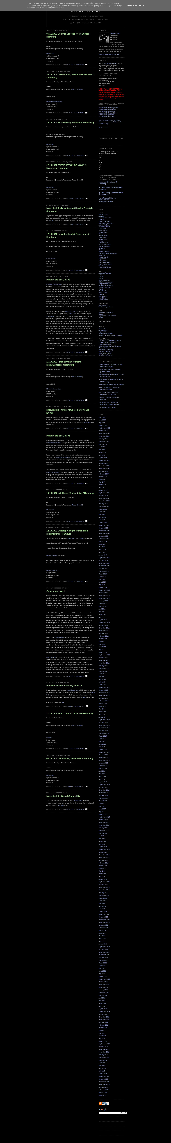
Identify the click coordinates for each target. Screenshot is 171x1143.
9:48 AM (70, 113)
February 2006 (104, 441)
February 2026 (104, 1090)
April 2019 (102, 868)
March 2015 (103, 736)
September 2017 (104, 817)
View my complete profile (109, 54)
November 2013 (104, 693)
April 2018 (102, 836)
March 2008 (103, 509)
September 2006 (104, 460)
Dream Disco (103, 236)
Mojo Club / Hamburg (106, 350)
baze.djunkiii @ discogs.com (108, 108)
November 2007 (104, 498)
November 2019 (104, 887)
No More (102, 250)
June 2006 (102, 452)
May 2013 (102, 676)
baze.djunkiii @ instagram (107, 109)
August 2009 (103, 555)
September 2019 (104, 882)
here (62, 702)
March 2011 (103, 606)
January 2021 (103, 925)
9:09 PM (70, 352)
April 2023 (102, 998)
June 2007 (102, 485)
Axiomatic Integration (106, 223)
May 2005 (102, 417)
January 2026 (103, 1087)
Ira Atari (101, 241)
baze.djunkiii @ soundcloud (108, 113)
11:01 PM (70, 706)
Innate (101, 323)
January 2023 (103, 990)
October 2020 (103, 917)
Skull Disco (102, 298)
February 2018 (104, 830)
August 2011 (103, 620)
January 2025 (103, 1055)
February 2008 (104, 506)
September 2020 (104, 914)
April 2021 (102, 933)
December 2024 (104, 1052)
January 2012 (103, 633)
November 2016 (104, 790)
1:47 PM (70, 65)
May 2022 (102, 968)
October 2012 (103, 658)
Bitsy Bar (49, 737)
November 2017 (104, 822)
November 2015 (104, 758)
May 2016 (102, 774)
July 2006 (102, 455)
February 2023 (104, 993)
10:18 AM (70, 198)
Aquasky (102, 220)
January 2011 (103, 601)
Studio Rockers (59, 637)
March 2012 (103, 639)
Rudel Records (77, 89)
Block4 (101, 278)
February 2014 (104, 701)
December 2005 (104, 436)
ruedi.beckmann (72, 690)
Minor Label (103, 293)
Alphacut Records (105, 273)
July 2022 (102, 974)
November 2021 (104, 952)
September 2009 (104, 558)
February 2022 (104, 960)
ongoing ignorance (109, 63)
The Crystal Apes (104, 262)
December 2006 (104, 468)
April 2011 (102, 609)
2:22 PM (70, 809)
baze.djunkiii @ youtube (107, 116)
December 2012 (104, 663)
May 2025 (102, 1065)
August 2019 (103, 879)
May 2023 (102, 1001)
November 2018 (104, 855)
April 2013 (102, 674)
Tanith (101, 317)
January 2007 (103, 471)
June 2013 (102, 679)
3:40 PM (70, 676)
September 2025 (104, 1076)
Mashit (101, 289)
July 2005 (102, 423)
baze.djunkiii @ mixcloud (107, 111)
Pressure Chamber (71, 311)
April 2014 (102, 706)
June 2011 (102, 614)
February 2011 (104, 604)
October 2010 (103, 593)
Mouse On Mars (104, 246)
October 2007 (103, 495)
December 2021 (104, 955)
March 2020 (103, 898)
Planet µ (101, 294)
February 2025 (104, 1057)
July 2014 (102, 714)
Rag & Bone (103, 296)
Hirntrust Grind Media (106, 285)
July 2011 (102, 617)
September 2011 (104, 622)
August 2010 (103, 587)
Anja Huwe (102, 332)
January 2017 (103, 795)
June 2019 (102, 874)
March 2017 (103, 801)
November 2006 (104, 466)
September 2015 (104, 752)
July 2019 (102, 876)
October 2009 (103, 560)
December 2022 (104, 987)
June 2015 (102, 744)
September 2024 (104, 1044)
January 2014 (103, 698)
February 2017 (104, 798)
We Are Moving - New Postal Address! (112, 384)
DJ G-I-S (72, 314)
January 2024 (103, 1022)
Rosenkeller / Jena (105, 353)
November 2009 (104, 563)
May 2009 (102, 547)
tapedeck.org (103, 305)
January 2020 (103, 893)
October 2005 (103, 431)
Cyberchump (103, 230)
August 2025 (103, 1073)
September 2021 (104, 947)
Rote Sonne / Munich (106, 355)
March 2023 (103, 995)
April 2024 (102, 1030)
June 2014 (102, 712)
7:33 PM (70, 581)
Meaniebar (50, 53)
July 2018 (102, 844)
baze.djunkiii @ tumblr (106, 115)
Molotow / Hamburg (105, 351)
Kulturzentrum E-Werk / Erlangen (110, 346)
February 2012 (104, 636)
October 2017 (103, 820)
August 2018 (103, 847)
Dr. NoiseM (102, 234)
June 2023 (102, 1003)
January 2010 (103, 568)
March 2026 (103, 1092)
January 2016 (103, 763)
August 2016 (103, 782)
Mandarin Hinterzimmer (76, 538)
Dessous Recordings (53, 284)
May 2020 (102, 903)
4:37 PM (70, 428)
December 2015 (104, 760)
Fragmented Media (105, 284)
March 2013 (103, 671)
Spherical (102, 255)
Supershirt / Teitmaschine (107, 316)
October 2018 (103, 852)
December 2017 (104, 825)
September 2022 (104, 979)
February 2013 (104, 668)
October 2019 (103, 884)
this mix (51, 220)
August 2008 (103, 522)
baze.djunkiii (115, 33)
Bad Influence (51, 657)
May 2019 (102, 871)
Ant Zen (101, 276)
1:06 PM (70, 400)
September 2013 (104, 687)
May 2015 (102, 741)
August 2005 (103, 425)
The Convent (103, 260)
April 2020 (102, 901)
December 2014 (104, 728)
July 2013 (102, 682)
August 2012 (103, 652)
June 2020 (102, 906)
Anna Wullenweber (105, 218)
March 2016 (103, 768)
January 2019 (103, 860)
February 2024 (104, 1025)
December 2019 (104, 890)
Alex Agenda (78, 800)
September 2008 (104, 525)
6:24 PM (70, 749)
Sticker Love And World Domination (111, 122)
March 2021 (103, 930)
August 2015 (103, 749)
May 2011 (102, 612)
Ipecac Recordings (105, 287)
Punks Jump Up (104, 252)
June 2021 (102, 938)
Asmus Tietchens (104, 221)
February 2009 (104, 539)
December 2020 (104, 922)
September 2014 (104, 720)
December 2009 (104, 566)
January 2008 (103, 504)
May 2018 (102, 838)
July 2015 (102, 747)
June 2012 (102, 647)
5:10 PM (70, 521)
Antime (101, 275)
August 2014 (103, 717)
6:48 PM (70, 155)
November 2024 (104, 1049)
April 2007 (102, 479)
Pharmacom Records (53, 442)
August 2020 (103, 911)
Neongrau (102, 248)
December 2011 (104, 630)
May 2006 (102, 450)
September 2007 (104, 493)
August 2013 (103, 684)
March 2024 (103, 1028)
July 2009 (102, 552)
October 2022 (103, 982)
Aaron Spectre (103, 214)
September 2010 (104, 590)
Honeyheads (103, 239)
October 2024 (103, 1047)
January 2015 (103, 730)
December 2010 (104, 598)
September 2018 (104, 849)
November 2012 (104, 660)
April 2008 (102, 512)
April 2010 (102, 576)
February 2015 (104, 733)
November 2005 (104, 433)
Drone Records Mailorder (107, 198)
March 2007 (103, 477)
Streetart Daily (103, 124)
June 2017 (102, 809)
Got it (141, 5)
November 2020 (104, 920)
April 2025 (102, 1063)
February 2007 (104, 474)
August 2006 (103, 458)
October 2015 (103, 755)
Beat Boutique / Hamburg (107, 342)
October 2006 (103, 463)
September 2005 (104, 428)
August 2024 (103, 1041)
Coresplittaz (50, 316)
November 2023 (104, 1017)
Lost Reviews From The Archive (109, 120)
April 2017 (102, 803)
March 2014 (103, 703)
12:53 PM (70, 786)
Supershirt (102, 259)
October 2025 (103, 1079)
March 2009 (103, 541)
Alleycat (101, 216)
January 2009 (103, 536)
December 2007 (104, 501)
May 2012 (102, 644)
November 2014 (104, 725)
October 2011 (103, 625)
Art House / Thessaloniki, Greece (110, 341)
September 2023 (104, 1011)
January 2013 (103, 666)
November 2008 (104, 531)
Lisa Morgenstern (104, 244)
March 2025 (103, 1060)
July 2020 (102, 909)
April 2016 (102, 771)
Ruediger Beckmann (106, 333)
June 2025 (102, 1068)
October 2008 (103, 528)
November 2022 (104, 984)
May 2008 (102, 514)
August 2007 (103, 490)
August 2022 (103, 976)
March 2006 (103, 444)
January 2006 (103, 439)
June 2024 (102, 1036)
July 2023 (102, 1006)
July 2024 (102, 1038)
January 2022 (103, 957)
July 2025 (102, 1071)
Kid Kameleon (103, 243)
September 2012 (104, 655)
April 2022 (102, 965)
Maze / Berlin (103, 348)
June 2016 (102, 776)
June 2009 (102, 549)
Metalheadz (103, 291)
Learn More (132, 5)
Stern (84, 697)
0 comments (79, 65)
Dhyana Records (104, 280)
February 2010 (104, 571)
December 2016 (104, 793)
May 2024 (102, 1033)
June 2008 (102, 517)
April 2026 (102, 1095)
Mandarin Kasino (52, 555)
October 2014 (103, 722)
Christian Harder (104, 227)
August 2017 (103, 814)
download (87, 422)
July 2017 (102, 812)
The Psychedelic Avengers (108, 253)
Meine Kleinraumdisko (54, 101)
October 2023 (103, 1014)
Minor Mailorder (104, 200)
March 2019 (103, 866)
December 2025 (104, 1084)
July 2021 (102, 941)
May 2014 (102, 709)
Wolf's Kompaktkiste (105, 307)
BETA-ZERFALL (104, 127)
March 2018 (103, 833)
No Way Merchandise (106, 201)
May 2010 (102, 579)
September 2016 (104, 784)
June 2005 (102, 420)
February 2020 (104, 895)
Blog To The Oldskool (106, 312)
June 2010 (102, 582)
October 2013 (103, 690)
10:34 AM (70, 224)
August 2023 (103, 1009)
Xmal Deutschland (105, 268)
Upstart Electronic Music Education (111, 335)
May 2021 (102, 936)
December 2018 (104, 857)
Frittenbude (102, 237)
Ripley (101, 314)
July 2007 (102, 487)
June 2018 (102, 841)
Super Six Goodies (52, 472)
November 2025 (104, 1082)
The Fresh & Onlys (105, 264)
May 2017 (102, 806)
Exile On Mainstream (106, 282)
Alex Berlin (102, 328)
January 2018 (103, 828)
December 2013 (104, 695)
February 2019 (104, 863)
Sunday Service (104, 300)
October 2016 (103, 787)
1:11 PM (70, 483)
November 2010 (104, 595)
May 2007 (102, 482)
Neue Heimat (50, 259)
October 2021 (103, 949)
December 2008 (104, 533)
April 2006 (102, 447)
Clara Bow (102, 228)
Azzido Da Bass (104, 225)
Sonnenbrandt (103, 257)
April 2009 (102, 544)
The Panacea (103, 266)
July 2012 (102, 649)
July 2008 (102, 520)
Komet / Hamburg (105, 344)
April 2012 (102, 641)
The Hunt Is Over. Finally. (107, 407)
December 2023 (104, 1019)
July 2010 (102, 585)
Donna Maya (103, 232)
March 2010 (103, 574)
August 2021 (103, 944)
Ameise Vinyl (103, 330)
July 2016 (102, 779)
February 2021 (104, 928)
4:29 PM (70, 270)
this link (60, 805)
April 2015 (102, 739)
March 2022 (103, 963)
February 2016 (104, 766)
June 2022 (102, 971)
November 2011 (104, 628)
